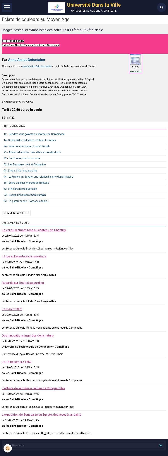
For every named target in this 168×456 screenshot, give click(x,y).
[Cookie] (8, 448)
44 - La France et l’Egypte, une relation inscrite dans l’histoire (38, 176)
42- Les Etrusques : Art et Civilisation (25, 164)
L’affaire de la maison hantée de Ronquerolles (33, 388)
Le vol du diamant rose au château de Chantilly (34, 230)
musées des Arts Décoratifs (37, 66)
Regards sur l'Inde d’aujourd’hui (23, 283)
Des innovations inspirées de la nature (28, 335)
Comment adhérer (16, 212)
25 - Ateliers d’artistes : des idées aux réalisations (32, 152)
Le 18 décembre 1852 (16, 362)
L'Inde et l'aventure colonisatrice (24, 256)
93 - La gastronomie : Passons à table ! (26, 201)
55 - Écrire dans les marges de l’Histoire (26, 182)
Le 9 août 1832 (12, 309)
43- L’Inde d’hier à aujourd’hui (20, 170)
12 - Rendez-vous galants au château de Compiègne (34, 134)
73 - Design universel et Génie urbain (25, 194)
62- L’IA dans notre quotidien (20, 188)
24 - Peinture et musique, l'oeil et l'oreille (27, 146)
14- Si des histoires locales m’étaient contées (30, 140)
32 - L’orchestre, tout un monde (22, 158)
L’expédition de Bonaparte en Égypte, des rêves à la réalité (41, 414)
